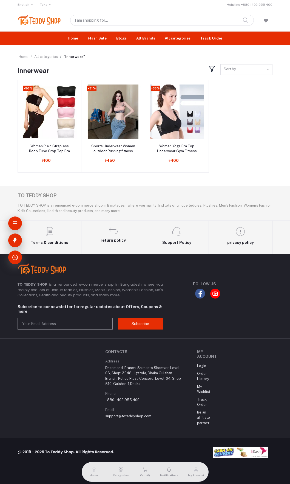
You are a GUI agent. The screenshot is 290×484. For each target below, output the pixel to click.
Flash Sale (97, 38)
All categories (178, 38)
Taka (43, 5)
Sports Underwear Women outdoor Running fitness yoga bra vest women (113, 149)
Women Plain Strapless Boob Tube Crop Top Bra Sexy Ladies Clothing (49, 149)
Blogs (121, 38)
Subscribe (140, 324)
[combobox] (246, 69)
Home (73, 38)
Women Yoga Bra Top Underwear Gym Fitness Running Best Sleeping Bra (177, 149)
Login (201, 366)
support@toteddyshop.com (128, 416)
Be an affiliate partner (203, 417)
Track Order (211, 38)
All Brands (145, 38)
